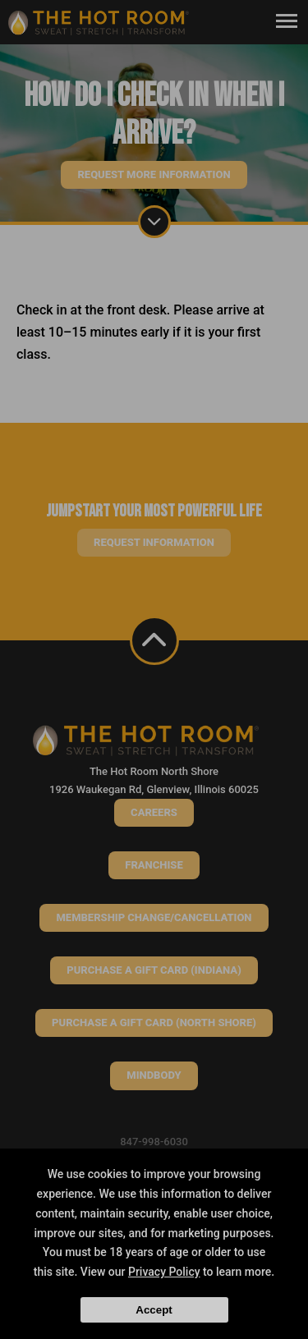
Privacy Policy (164, 1271)
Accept (154, 1310)
